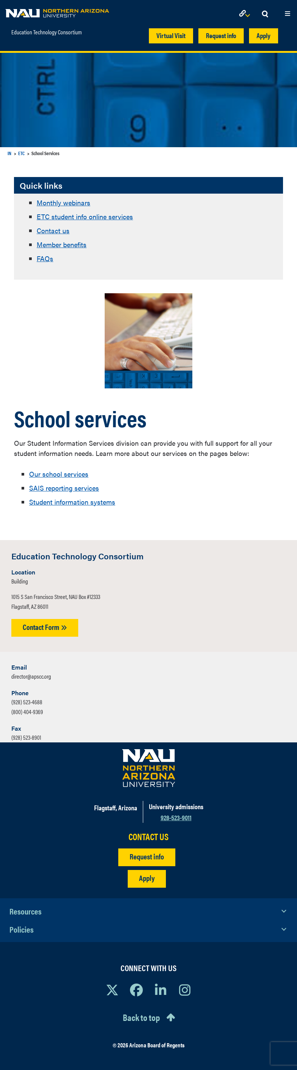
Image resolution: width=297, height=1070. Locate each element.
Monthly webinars (63, 202)
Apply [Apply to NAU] (147, 877)
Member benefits (62, 244)
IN (9, 153)
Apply (264, 35)
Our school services (58, 474)
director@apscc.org (31, 676)
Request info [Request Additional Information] (147, 856)
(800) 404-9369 (27, 711)
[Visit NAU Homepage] (148, 768)
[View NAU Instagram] (184, 989)
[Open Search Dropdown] (264, 14)
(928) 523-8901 (26, 737)
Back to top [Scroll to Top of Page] (141, 1017)
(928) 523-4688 (26, 701)
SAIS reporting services (64, 488)
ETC (21, 153)
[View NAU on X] (112, 989)
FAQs (45, 258)
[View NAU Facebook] (136, 989)
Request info (221, 35)
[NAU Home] (57, 11)
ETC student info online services (85, 216)
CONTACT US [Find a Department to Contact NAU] (148, 836)
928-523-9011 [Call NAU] (176, 817)
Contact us (53, 230)
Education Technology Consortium (46, 32)
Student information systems (72, 502)
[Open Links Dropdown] (246, 14)
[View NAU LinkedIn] (160, 989)
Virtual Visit (171, 35)
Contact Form (45, 626)
